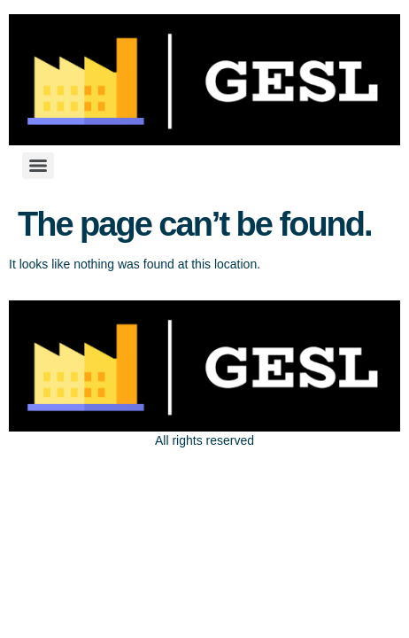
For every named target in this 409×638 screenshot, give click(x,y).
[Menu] (38, 165)
